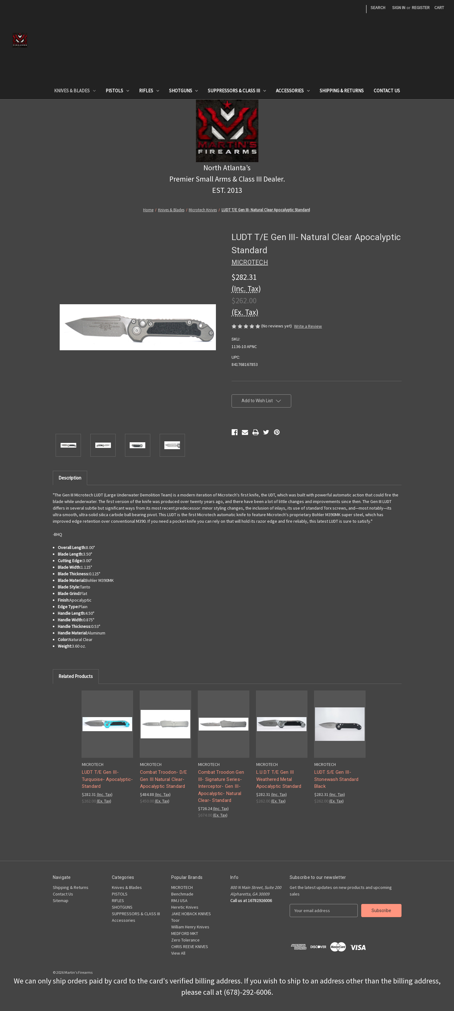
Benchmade (182, 894)
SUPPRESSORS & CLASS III (237, 91)
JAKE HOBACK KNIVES (191, 913)
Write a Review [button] (308, 326)
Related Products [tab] (75, 676)
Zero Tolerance (185, 940)
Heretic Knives (184, 907)
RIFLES (149, 91)
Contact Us (387, 91)
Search (378, 7)
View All (178, 953)
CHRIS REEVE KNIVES (189, 946)
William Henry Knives (190, 927)
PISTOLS (117, 91)
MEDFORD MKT (184, 933)
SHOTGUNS (183, 91)
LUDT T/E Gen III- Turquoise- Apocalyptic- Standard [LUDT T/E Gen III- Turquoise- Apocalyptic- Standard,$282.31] (107, 779)
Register (421, 7)
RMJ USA (179, 900)
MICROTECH (182, 887)
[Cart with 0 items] (439, 7)
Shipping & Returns (342, 91)
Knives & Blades (75, 91)
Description (69, 478)
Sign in (398, 7)
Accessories (293, 91)
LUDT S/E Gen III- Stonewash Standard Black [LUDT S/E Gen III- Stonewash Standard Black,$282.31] (336, 779)
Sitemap (60, 900)
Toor (175, 920)
